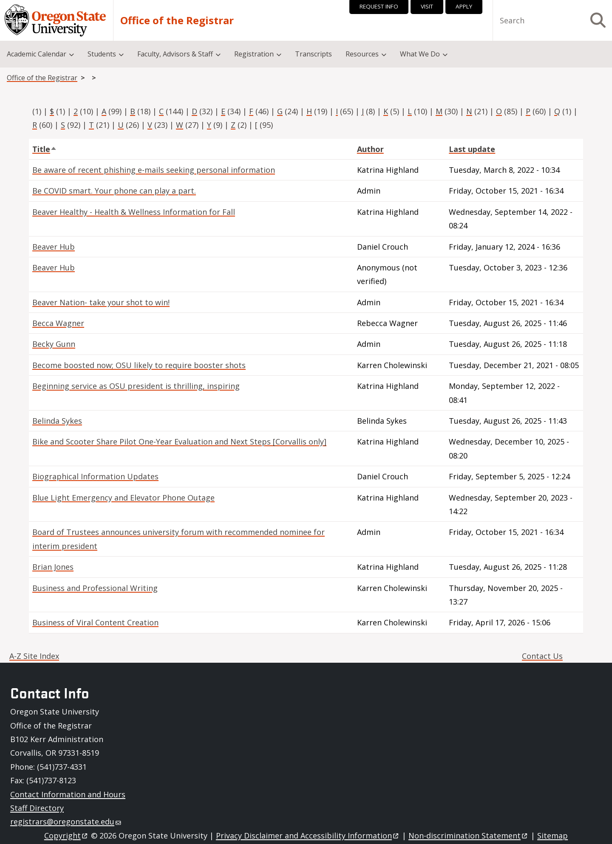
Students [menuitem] (102, 54)
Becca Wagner (58, 323)
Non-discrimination (468, 835)
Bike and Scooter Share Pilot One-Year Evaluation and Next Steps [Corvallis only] (179, 441)
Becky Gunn (53, 344)
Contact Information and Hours (67, 794)
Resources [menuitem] (362, 54)
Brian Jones (53, 567)
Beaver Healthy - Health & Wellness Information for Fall (133, 212)
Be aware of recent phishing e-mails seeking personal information (153, 170)
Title (44, 149)
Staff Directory (37, 808)
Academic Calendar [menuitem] (36, 54)
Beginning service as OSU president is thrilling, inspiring (136, 386)
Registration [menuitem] (254, 54)
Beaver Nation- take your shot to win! (101, 302)
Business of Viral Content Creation (95, 622)
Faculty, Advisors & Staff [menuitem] (175, 54)
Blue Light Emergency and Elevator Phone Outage (123, 497)
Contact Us (542, 656)
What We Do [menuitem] (420, 54)
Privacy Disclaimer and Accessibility (308, 835)
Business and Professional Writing (95, 588)
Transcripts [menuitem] (313, 54)
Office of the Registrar (177, 20)
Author (370, 149)
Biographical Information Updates (95, 476)
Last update (472, 149)
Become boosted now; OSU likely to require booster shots (139, 365)
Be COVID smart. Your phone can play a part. (114, 191)
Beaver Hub (53, 247)
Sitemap (552, 835)
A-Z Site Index (34, 656)
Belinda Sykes (57, 421)
